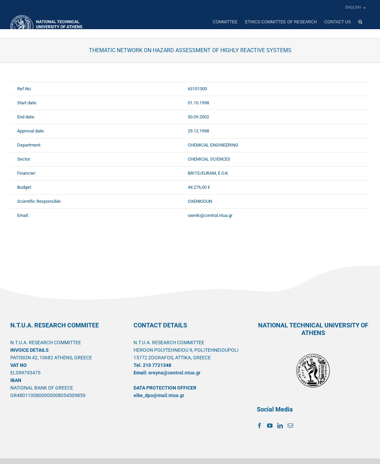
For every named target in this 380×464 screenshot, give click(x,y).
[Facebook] (259, 425)
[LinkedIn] (280, 425)
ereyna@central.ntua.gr (174, 372)
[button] (360, 22)
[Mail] (290, 425)
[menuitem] (355, 7)
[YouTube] (270, 425)
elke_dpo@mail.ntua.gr (159, 395)
